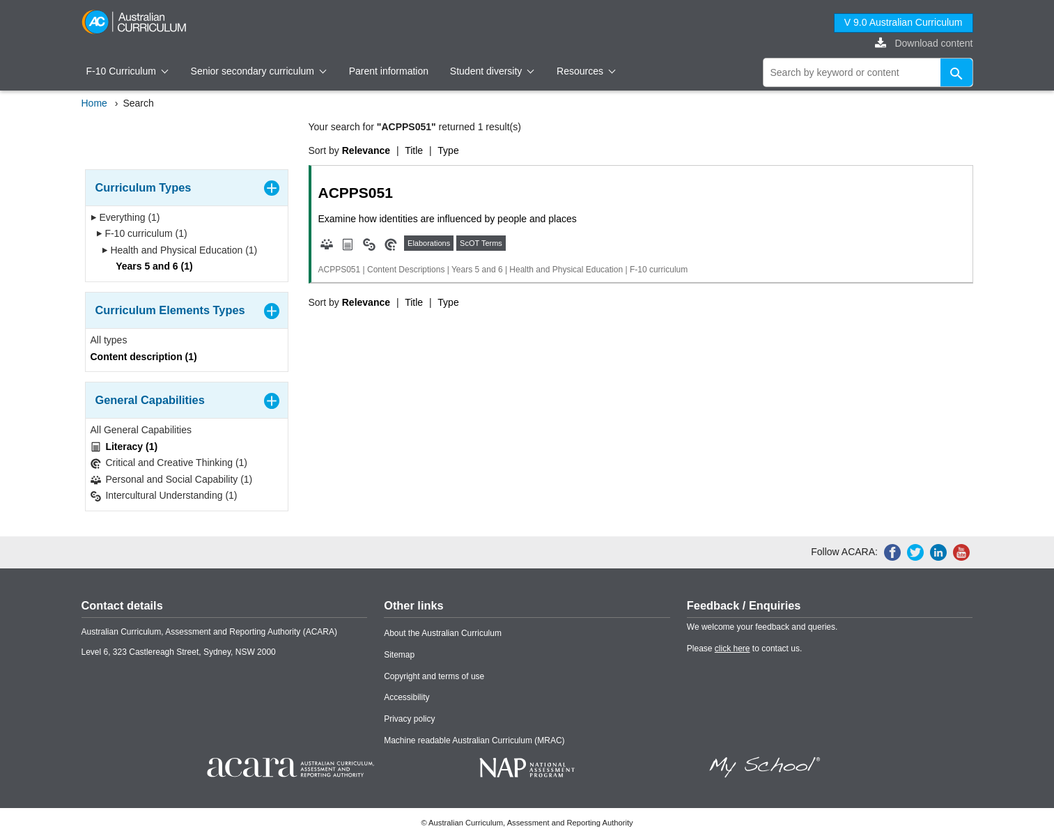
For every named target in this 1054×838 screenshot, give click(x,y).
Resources (586, 71)
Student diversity (492, 71)
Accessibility (406, 697)
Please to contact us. (744, 648)
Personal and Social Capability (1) (172, 480)
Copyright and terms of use (434, 676)
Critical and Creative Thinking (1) (169, 463)
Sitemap (399, 655)
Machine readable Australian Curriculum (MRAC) (474, 740)
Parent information (388, 71)
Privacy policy (409, 719)
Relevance (366, 150)
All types (109, 340)
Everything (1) (125, 217)
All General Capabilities (141, 429)
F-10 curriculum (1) (141, 233)
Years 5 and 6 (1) (150, 266)
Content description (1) (144, 356)
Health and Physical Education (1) (180, 250)
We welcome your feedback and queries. (762, 627)
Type (447, 150)
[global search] (868, 72)
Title (414, 150)
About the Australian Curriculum (443, 633)
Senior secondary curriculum (259, 71)
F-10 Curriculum (127, 71)
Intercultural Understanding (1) (164, 496)
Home (94, 103)
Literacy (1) (124, 447)
